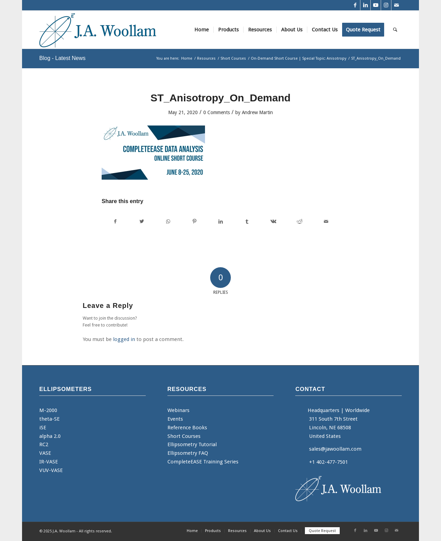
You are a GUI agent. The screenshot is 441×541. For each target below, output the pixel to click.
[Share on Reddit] (299, 221)
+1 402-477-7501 (328, 462)
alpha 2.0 (50, 436)
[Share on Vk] (273, 221)
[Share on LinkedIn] (221, 221)
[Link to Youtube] (376, 5)
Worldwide (357, 410)
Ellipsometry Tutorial (192, 444)
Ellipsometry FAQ (187, 453)
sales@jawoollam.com (335, 449)
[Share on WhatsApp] (168, 221)
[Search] (395, 30)
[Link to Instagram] (386, 5)
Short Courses (184, 436)
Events (175, 419)
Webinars (178, 410)
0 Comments (216, 112)
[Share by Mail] (326, 221)
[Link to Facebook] (355, 5)
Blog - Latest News (62, 58)
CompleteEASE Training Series (202, 462)
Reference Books (187, 427)
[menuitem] (201, 30)
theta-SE (49, 419)
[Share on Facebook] (115, 221)
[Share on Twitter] (141, 221)
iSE (42, 427)
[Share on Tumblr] (247, 221)
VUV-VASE (51, 470)
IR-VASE (48, 462)
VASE (45, 453)
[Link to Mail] (396, 5)
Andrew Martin (257, 112)
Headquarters (323, 410)
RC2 (43, 444)
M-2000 (48, 410)
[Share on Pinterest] (194, 221)
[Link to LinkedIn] (365, 5)
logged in (124, 339)
